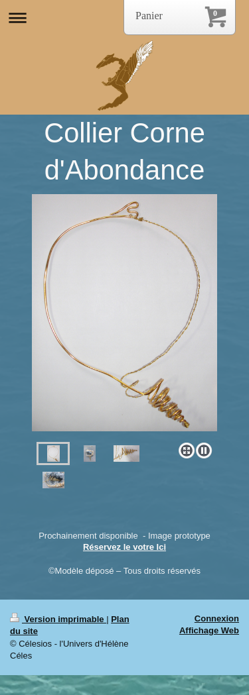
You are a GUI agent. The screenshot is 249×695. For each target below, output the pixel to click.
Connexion (217, 618)
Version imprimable (58, 619)
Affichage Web (209, 630)
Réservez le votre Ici (124, 547)
